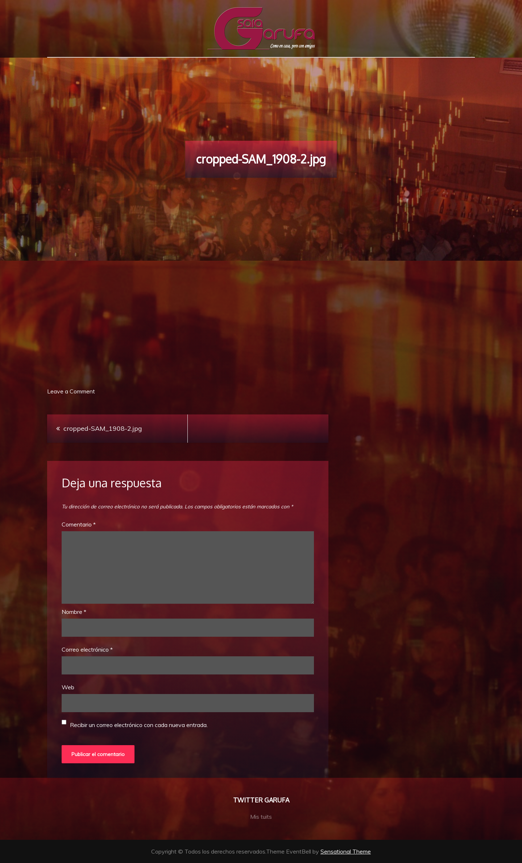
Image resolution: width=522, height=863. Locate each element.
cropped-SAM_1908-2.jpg (102, 428)
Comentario (79, 524)
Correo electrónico (87, 649)
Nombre (74, 611)
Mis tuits (261, 816)
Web (68, 687)
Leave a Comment (71, 391)
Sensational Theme (345, 851)
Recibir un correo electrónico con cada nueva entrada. (139, 724)
